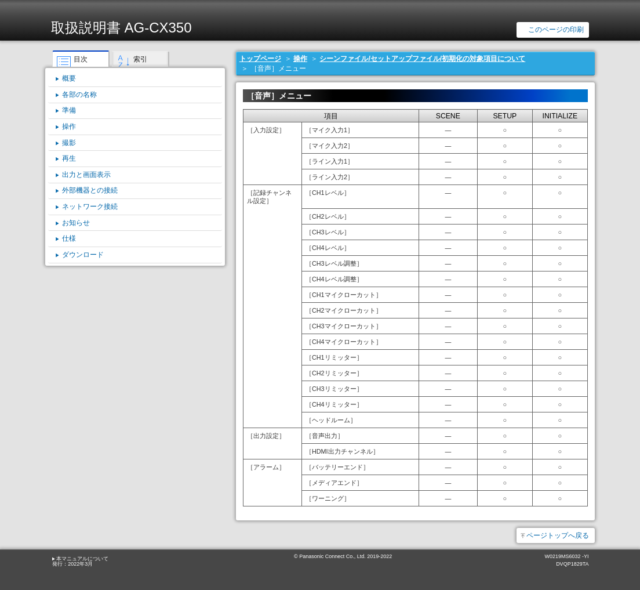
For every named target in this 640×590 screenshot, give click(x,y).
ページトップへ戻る (557, 535)
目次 (81, 59)
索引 (140, 59)
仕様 (69, 238)
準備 (69, 110)
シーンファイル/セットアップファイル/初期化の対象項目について (422, 59)
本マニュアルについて (82, 559)
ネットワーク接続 (90, 206)
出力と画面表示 (86, 175)
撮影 (69, 143)
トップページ (260, 59)
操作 (300, 59)
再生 (69, 158)
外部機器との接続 (90, 190)
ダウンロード (83, 255)
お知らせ (76, 223)
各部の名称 (79, 95)
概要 (69, 78)
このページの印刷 (556, 30)
